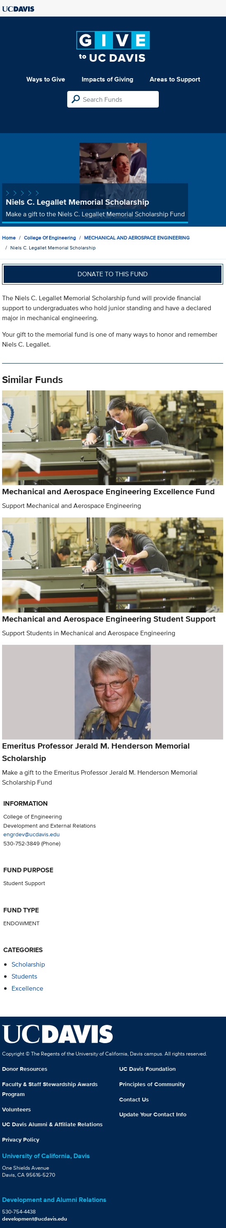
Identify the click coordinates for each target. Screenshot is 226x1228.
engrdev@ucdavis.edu (31, 834)
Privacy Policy (20, 1139)
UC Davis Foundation (147, 1069)
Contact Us (134, 1099)
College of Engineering (50, 237)
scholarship (28, 964)
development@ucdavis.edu (34, 1219)
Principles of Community (152, 1084)
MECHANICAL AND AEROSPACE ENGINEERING (137, 237)
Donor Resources (24, 1069)
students (24, 976)
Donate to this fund (113, 274)
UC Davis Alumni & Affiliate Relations (52, 1124)
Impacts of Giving (107, 79)
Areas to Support (175, 79)
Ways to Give (45, 79)
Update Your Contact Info (152, 1114)
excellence (27, 988)
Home (9, 237)
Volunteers (16, 1109)
